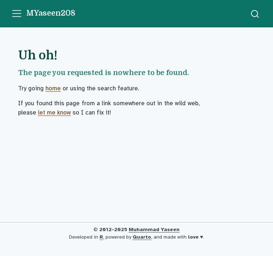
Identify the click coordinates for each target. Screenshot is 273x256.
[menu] (17, 13)
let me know (54, 112)
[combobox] (255, 14)
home (53, 88)
